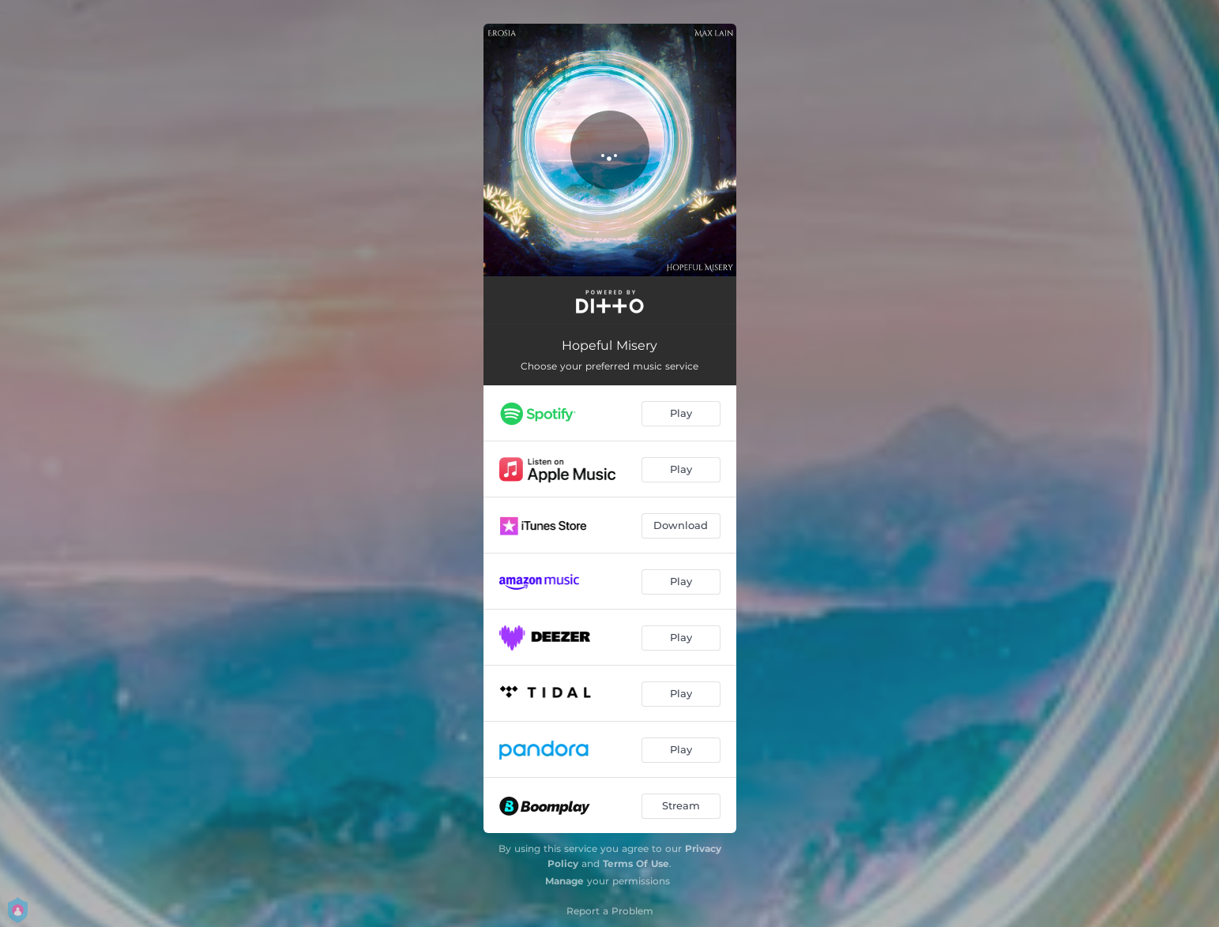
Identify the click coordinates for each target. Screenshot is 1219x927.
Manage (564, 881)
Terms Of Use (636, 863)
